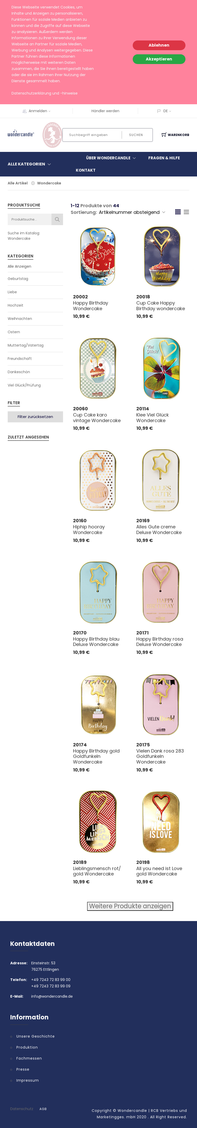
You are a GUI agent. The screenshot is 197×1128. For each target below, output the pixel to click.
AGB (43, 1109)
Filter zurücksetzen (35, 416)
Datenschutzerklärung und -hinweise (45, 93)
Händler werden (105, 110)
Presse (22, 1069)
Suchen (136, 135)
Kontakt (86, 170)
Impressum (27, 1080)
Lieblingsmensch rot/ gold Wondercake (97, 871)
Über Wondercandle (112, 158)
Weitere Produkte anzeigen (130, 906)
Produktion (27, 1047)
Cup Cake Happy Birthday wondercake (160, 306)
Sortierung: (84, 212)
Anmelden (41, 110)
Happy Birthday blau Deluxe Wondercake (96, 642)
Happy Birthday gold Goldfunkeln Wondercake (96, 756)
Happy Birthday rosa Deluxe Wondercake (159, 642)
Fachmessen (29, 1058)
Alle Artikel (18, 183)
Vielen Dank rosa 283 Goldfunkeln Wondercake (160, 756)
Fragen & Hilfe (164, 158)
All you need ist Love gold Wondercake (159, 871)
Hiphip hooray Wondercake (89, 530)
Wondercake (49, 183)
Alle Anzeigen (19, 266)
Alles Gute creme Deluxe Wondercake (159, 530)
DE (165, 110)
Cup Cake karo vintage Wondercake (97, 418)
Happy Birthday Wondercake (90, 306)
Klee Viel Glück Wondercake (152, 418)
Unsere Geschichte (35, 1036)
